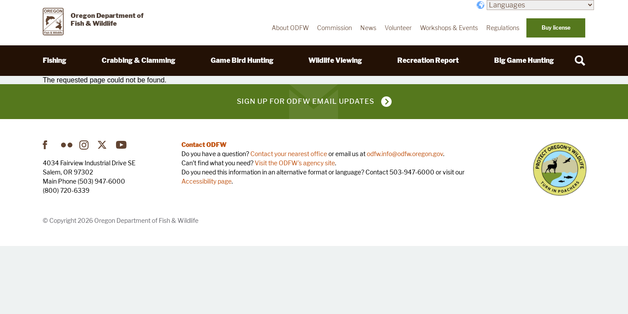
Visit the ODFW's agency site (295, 163)
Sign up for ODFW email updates (305, 101)
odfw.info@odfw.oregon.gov (405, 153)
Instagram (85, 145)
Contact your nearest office (288, 153)
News (368, 27)
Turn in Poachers (560, 169)
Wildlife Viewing (335, 60)
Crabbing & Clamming (138, 60)
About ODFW (290, 27)
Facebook (48, 145)
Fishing (54, 60)
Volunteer (398, 27)
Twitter (103, 145)
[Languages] (540, 5)
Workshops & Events (449, 27)
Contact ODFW (204, 144)
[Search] (580, 60)
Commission (334, 27)
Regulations (502, 27)
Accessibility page (206, 181)
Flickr (66, 145)
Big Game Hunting (524, 60)
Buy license (556, 27)
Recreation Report (428, 60)
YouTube (121, 145)
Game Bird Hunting (242, 60)
